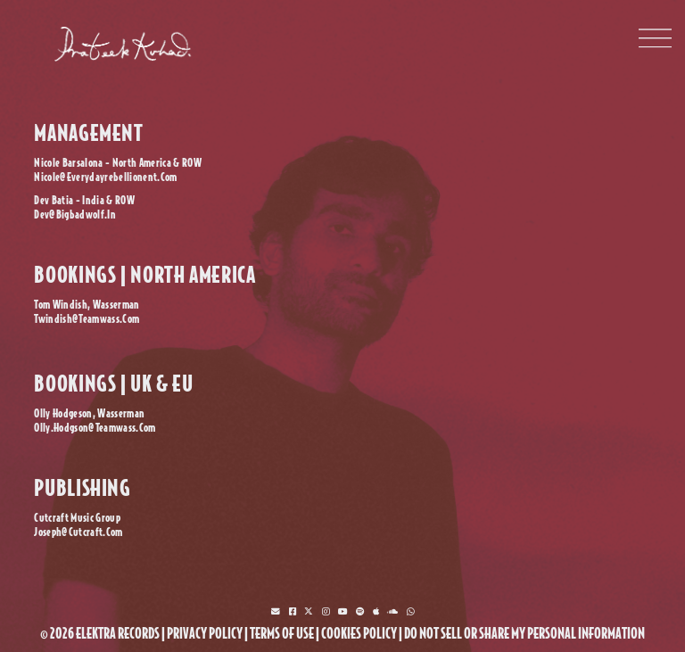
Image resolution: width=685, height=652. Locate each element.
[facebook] (292, 611)
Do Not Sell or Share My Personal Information (524, 633)
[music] (376, 611)
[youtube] (343, 611)
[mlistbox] (275, 611)
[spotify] (360, 611)
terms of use (282, 633)
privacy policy (205, 633)
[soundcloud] (392, 611)
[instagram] (325, 611)
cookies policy (359, 633)
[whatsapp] (410, 611)
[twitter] (308, 611)
